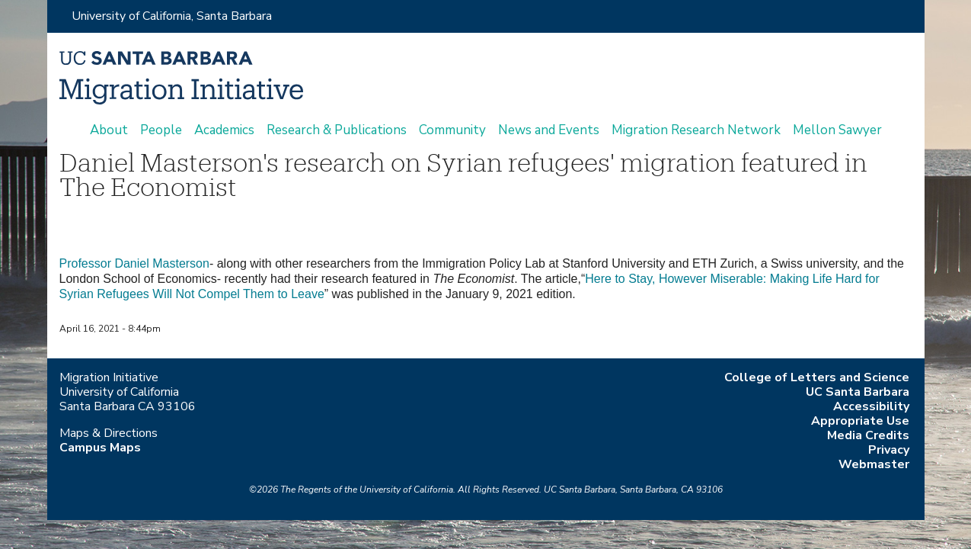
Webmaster (873, 464)
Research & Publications (337, 130)
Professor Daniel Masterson (134, 263)
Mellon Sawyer (837, 130)
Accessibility (871, 406)
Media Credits (868, 435)
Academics (224, 130)
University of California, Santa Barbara (172, 16)
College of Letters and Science (816, 377)
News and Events (548, 130)
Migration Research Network (696, 130)
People (161, 130)
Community (452, 130)
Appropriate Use (860, 421)
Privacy (888, 449)
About (109, 130)
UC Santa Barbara (857, 392)
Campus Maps (100, 447)
